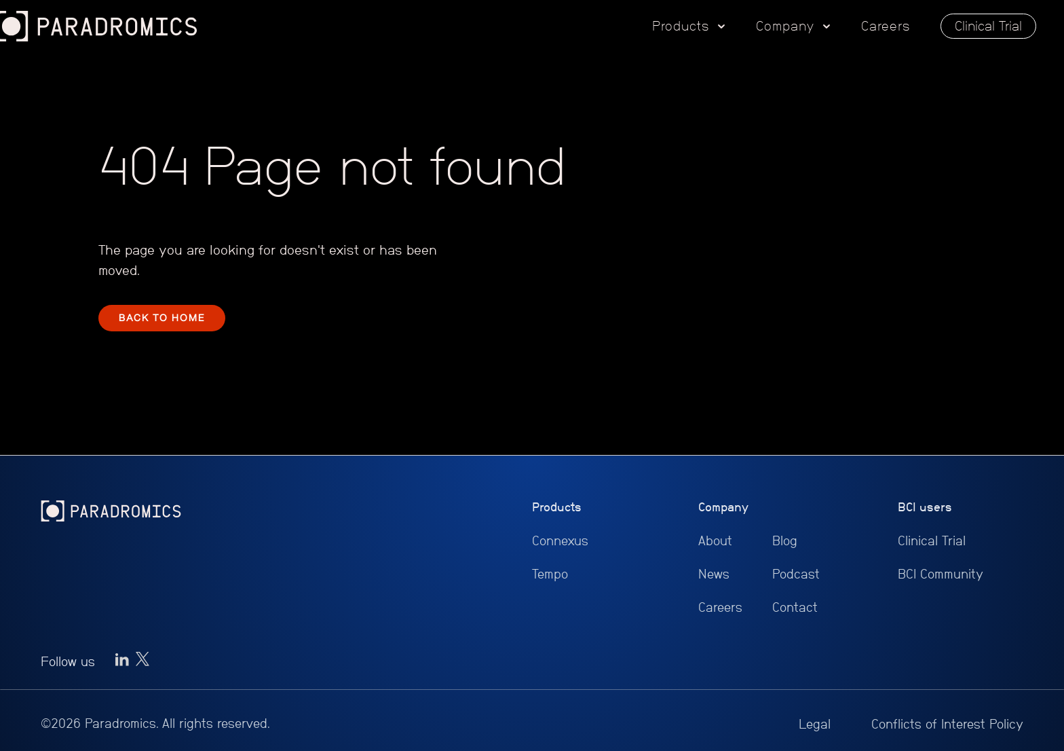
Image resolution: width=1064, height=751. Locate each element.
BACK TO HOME (162, 318)
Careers (885, 26)
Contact (795, 607)
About (715, 541)
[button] (688, 26)
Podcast (796, 574)
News (713, 574)
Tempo (550, 574)
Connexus (560, 541)
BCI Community (940, 574)
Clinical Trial (988, 26)
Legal (815, 724)
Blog (784, 541)
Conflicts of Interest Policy (947, 724)
